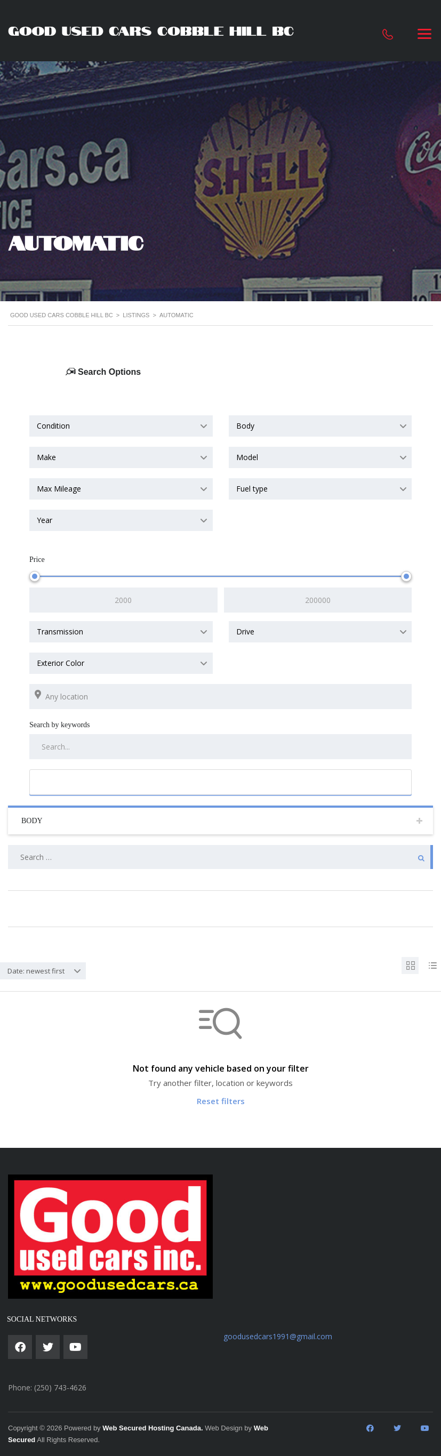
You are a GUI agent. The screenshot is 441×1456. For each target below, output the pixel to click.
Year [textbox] (44, 520)
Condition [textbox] (53, 426)
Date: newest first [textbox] (36, 971)
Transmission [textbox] (60, 631)
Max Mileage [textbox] (59, 489)
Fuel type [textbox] (252, 489)
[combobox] (121, 426)
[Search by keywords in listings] (220, 746)
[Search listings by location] (220, 696)
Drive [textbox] (245, 631)
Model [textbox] (247, 457)
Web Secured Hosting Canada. (152, 1428)
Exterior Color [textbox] (60, 663)
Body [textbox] (245, 426)
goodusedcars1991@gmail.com (277, 1336)
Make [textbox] (46, 457)
